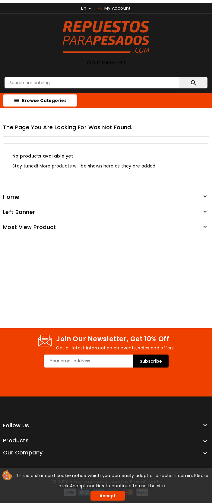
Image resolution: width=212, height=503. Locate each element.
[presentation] (89, 379)
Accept (108, 496)
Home (11, 197)
